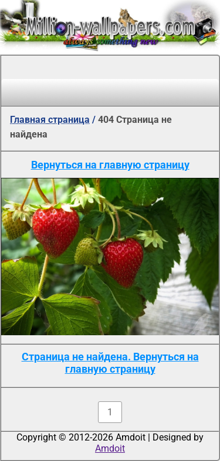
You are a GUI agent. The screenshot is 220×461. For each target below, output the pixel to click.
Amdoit (110, 448)
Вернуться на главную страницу (110, 165)
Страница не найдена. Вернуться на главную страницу (110, 362)
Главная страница (50, 119)
